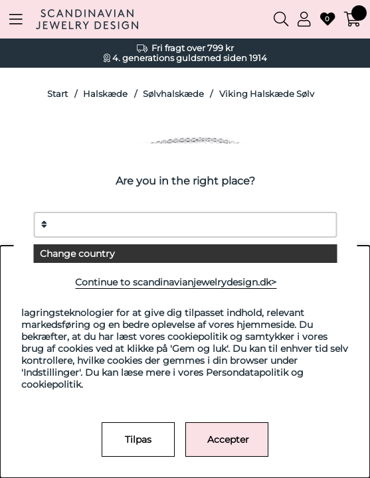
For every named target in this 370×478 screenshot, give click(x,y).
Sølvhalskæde (173, 94)
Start (57, 94)
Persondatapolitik (247, 372)
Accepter (228, 439)
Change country (77, 254)
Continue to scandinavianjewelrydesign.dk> (175, 282)
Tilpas (138, 439)
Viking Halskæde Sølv (266, 94)
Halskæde (105, 94)
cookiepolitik (51, 384)
